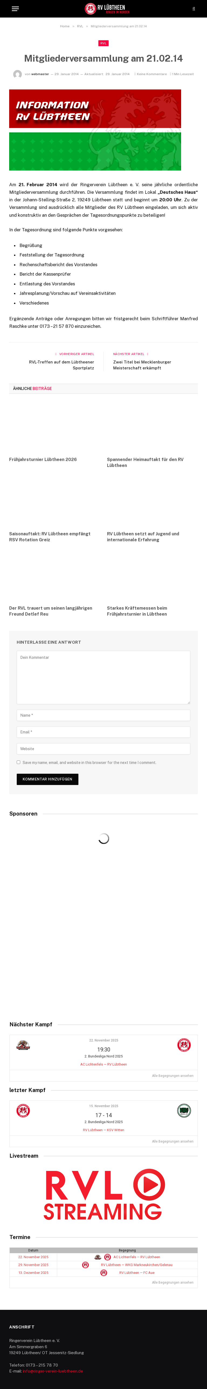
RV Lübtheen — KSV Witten (103, 1130)
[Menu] (15, 9)
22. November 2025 (103, 1040)
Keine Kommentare (150, 74)
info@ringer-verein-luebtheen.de (53, 1371)
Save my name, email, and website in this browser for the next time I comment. (89, 762)
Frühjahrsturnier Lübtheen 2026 (43, 459)
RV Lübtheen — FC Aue (127, 1273)
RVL (103, 43)
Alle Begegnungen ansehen (173, 1076)
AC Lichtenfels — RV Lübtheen (103, 1064)
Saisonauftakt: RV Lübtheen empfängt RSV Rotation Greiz (50, 536)
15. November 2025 (103, 1106)
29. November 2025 (33, 1265)
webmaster (40, 74)
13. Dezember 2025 (33, 1273)
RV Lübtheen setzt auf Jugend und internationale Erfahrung (143, 536)
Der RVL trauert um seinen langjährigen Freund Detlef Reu (50, 611)
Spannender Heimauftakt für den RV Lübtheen (145, 462)
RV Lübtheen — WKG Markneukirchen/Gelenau (127, 1265)
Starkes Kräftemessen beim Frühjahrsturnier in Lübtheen (137, 611)
